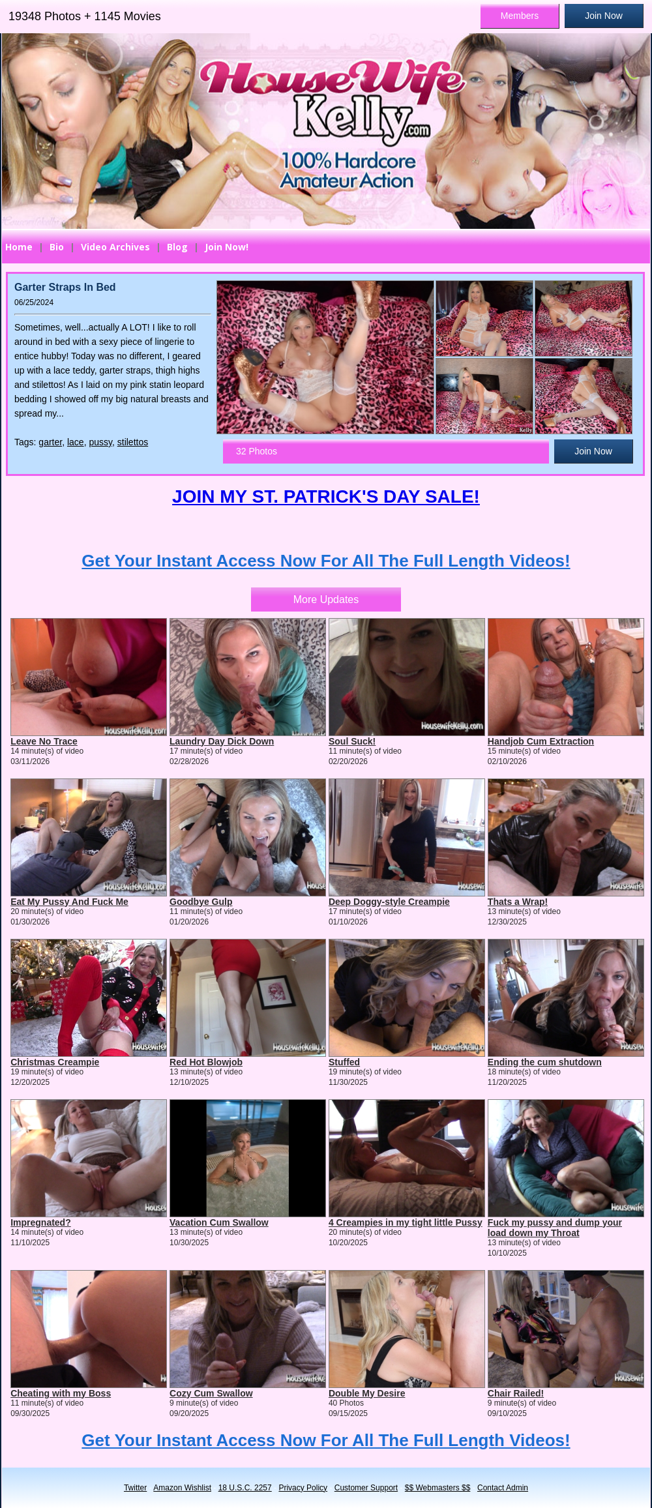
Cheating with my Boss (60, 1393)
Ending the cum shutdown (545, 1062)
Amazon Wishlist (182, 1487)
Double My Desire (367, 1393)
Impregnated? (40, 1222)
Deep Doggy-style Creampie (389, 901)
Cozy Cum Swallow (211, 1393)
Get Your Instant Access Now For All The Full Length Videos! (326, 560)
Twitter (135, 1487)
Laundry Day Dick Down (222, 741)
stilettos (132, 442)
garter (50, 442)
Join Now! (226, 247)
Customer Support (366, 1487)
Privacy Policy (302, 1487)
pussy (100, 442)
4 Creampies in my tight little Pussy (405, 1222)
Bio (57, 247)
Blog (177, 247)
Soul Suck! (352, 741)
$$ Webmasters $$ (438, 1487)
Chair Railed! (516, 1393)
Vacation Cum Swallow (219, 1222)
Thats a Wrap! (518, 901)
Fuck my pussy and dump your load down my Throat (555, 1227)
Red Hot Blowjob (206, 1062)
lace (75, 442)
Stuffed (344, 1062)
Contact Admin (502, 1487)
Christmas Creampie (54, 1062)
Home (19, 247)
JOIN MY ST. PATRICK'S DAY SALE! (326, 496)
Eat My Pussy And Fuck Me (69, 901)
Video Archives (115, 247)
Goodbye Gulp (201, 901)
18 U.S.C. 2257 (245, 1487)
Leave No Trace (44, 741)
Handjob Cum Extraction (541, 741)
